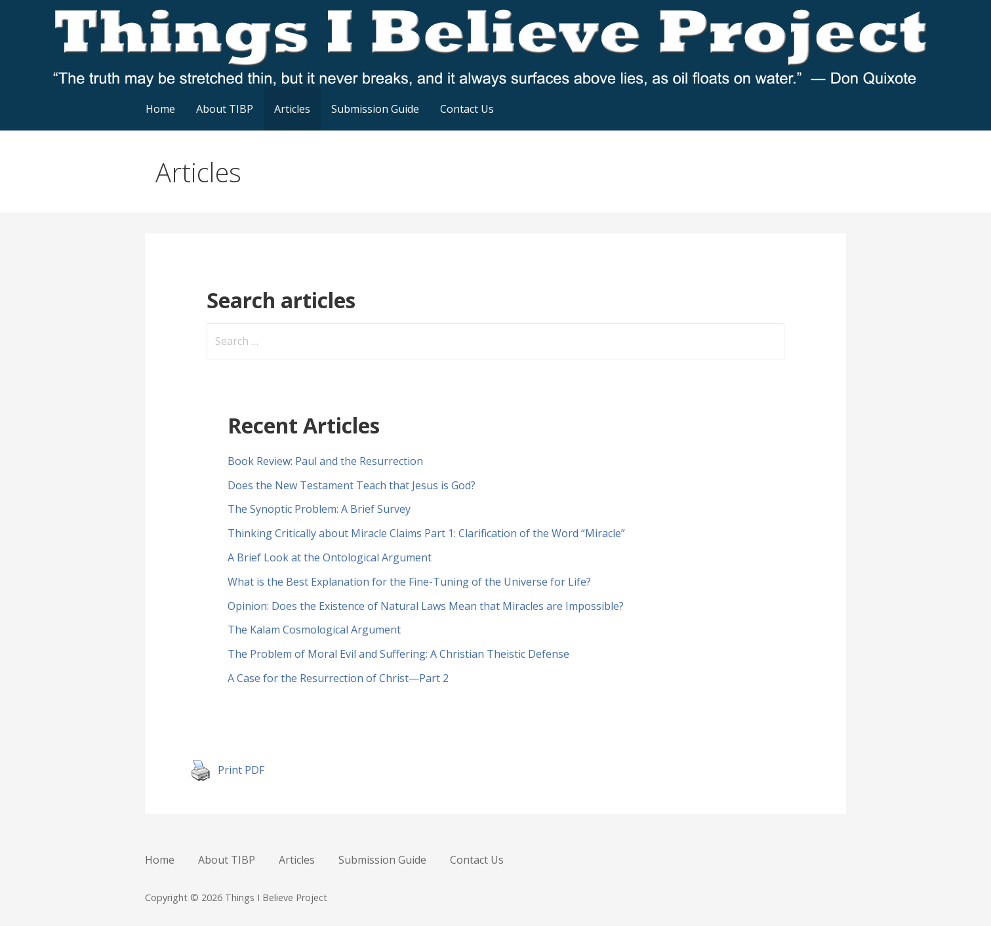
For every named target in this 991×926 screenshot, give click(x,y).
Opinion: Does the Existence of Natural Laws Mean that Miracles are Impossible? (426, 606)
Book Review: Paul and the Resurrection (325, 461)
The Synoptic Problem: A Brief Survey (319, 509)
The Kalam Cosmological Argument (314, 629)
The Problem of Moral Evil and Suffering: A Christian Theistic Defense (398, 654)
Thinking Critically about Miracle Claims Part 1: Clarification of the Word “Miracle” (426, 533)
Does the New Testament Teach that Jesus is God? (351, 485)
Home (160, 109)
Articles (292, 109)
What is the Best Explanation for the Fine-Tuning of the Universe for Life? (409, 581)
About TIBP (224, 109)
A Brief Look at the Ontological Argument (330, 557)
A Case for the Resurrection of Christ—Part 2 (338, 678)
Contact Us (467, 109)
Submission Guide (375, 109)
